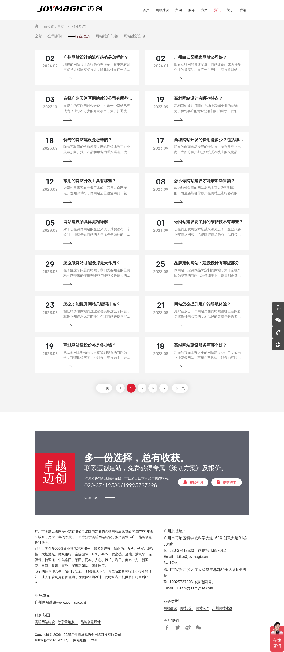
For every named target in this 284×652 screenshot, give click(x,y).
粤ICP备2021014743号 (52, 640)
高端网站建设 (45, 622)
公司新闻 (57, 36)
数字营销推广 (68, 622)
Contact (92, 497)
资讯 (217, 10)
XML (94, 640)
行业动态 (79, 27)
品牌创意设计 (91, 622)
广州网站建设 (222, 608)
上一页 (101, 389)
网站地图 (80, 640)
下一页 (184, 389)
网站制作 (202, 608)
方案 (204, 10)
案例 (178, 10)
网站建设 (162, 10)
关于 (230, 10)
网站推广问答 (117, 36)
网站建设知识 (147, 36)
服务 (191, 10)
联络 (243, 10)
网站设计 (186, 608)
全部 (38, 36)
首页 (146, 10)
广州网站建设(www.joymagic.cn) (60, 603)
